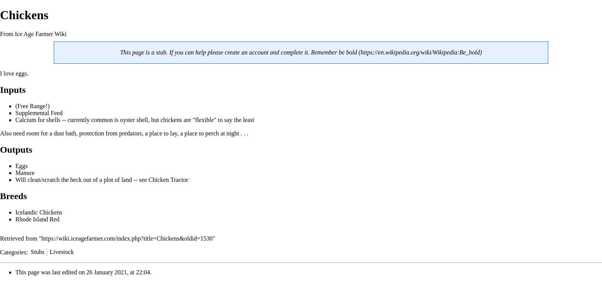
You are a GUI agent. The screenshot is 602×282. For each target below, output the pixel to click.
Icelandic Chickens (38, 212)
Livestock (62, 252)
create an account (246, 52)
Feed (57, 113)
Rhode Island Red (37, 219)
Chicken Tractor (169, 179)
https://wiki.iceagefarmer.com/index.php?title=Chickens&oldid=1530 (127, 238)
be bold (348, 52)
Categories (13, 252)
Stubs (38, 252)
